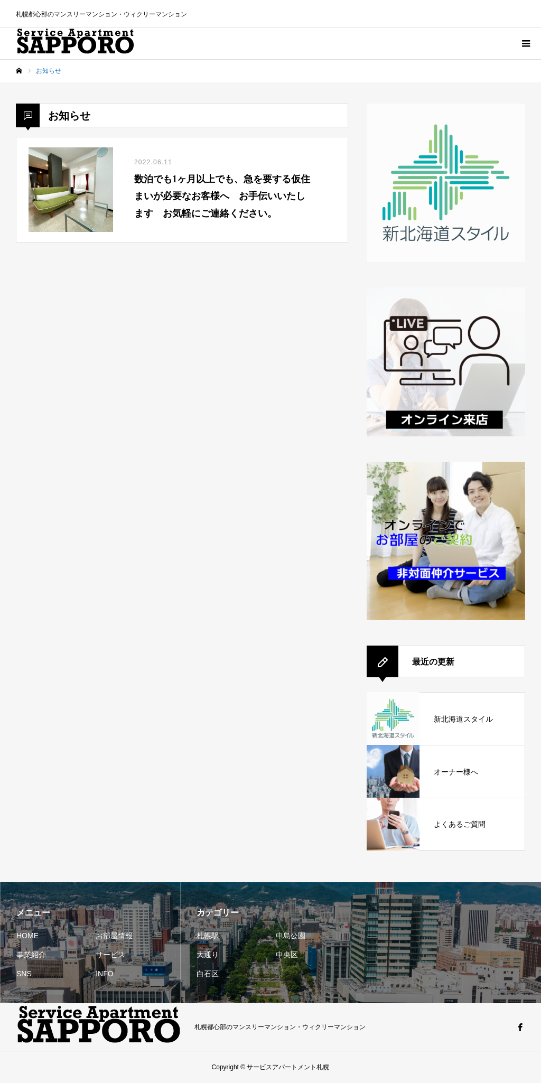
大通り (208, 954)
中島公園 (290, 935)
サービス (110, 954)
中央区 (287, 954)
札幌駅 (208, 935)
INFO (104, 973)
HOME (27, 935)
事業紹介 (31, 954)
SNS (24, 973)
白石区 (208, 973)
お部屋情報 (114, 935)
